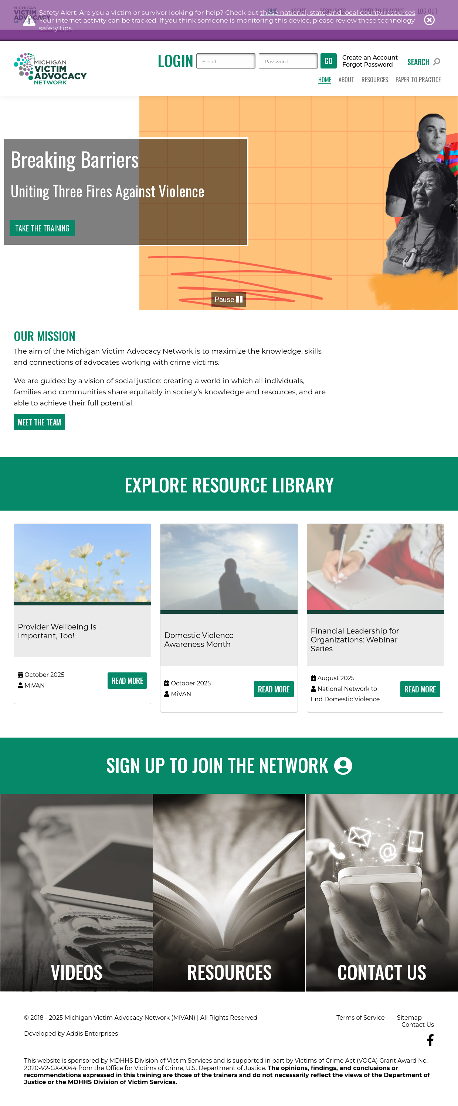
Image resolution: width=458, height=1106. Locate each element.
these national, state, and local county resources (337, 12)
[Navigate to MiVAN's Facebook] (430, 1040)
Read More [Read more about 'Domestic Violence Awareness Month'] (274, 689)
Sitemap (409, 1017)
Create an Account (370, 58)
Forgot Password (367, 65)
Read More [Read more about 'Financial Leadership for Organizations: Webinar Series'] (420, 689)
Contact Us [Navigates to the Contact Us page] (381, 971)
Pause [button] (228, 299)
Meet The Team (39, 422)
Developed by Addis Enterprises (71, 1033)
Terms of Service (360, 1017)
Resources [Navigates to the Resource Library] (229, 971)
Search (423, 61)
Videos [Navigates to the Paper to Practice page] (76, 971)
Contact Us (417, 1024)
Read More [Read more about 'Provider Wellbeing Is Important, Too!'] (127, 680)
